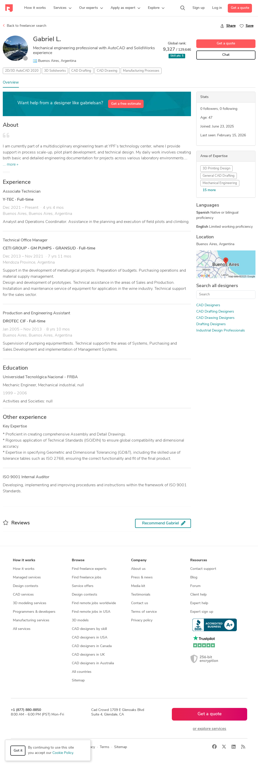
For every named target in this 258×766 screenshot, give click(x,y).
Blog (193, 577)
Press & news (142, 577)
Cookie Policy (62, 753)
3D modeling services (29, 603)
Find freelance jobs (86, 577)
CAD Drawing (107, 70)
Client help (198, 595)
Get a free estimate (126, 104)
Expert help (199, 603)
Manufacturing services (31, 620)
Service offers (82, 586)
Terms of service (144, 612)
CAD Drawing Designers (215, 318)
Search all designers (217, 286)
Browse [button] (78, 560)
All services (21, 629)
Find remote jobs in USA (91, 612)
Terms (104, 747)
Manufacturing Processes (141, 70)
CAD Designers (208, 305)
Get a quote (240, 8)
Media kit (138, 586)
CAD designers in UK (88, 655)
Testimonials (140, 595)
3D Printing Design (216, 168)
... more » (10, 165)
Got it (18, 751)
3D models (80, 620)
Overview (11, 83)
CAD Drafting (81, 70)
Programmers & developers (34, 612)
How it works (24, 569)
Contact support (203, 569)
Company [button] (138, 560)
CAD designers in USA (89, 638)
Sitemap (78, 680)
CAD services (23, 595)
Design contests (25, 586)
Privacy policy (141, 620)
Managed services (27, 577)
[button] (62, 8)
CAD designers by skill (89, 629)
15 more (209, 190)
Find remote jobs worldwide (94, 603)
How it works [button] (24, 560)
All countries (81, 672)
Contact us (139, 603)
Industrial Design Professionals (220, 331)
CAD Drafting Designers (215, 312)
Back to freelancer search (24, 26)
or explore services (209, 729)
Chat (226, 55)
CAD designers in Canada (92, 646)
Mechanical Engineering (220, 183)
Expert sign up (201, 612)
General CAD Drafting (219, 175)
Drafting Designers (211, 324)
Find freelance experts (89, 569)
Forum (195, 586)
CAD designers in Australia (93, 663)
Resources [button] (198, 560)
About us (138, 569)
